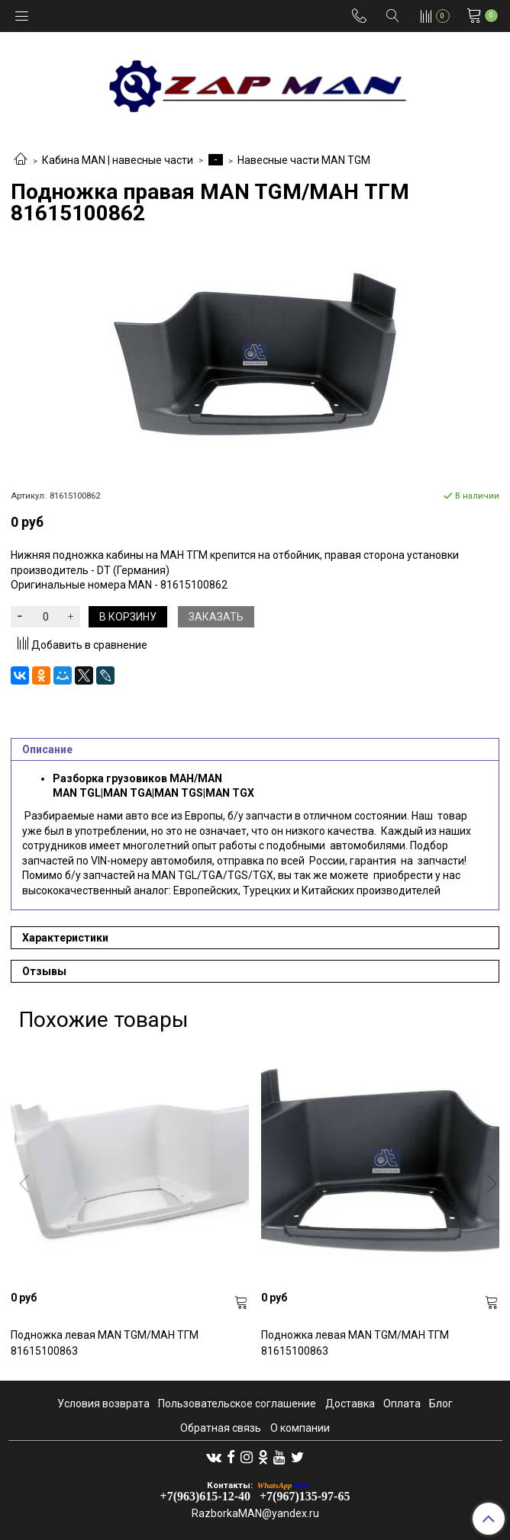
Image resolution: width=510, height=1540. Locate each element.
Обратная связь (220, 1428)
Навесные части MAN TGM (303, 160)
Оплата (402, 1403)
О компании (300, 1428)
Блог (441, 1403)
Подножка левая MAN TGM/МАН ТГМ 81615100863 (105, 1343)
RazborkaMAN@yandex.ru (255, 1513)
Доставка (350, 1403)
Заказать (216, 617)
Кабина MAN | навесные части (117, 160)
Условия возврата (103, 1403)
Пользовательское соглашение (237, 1403)
